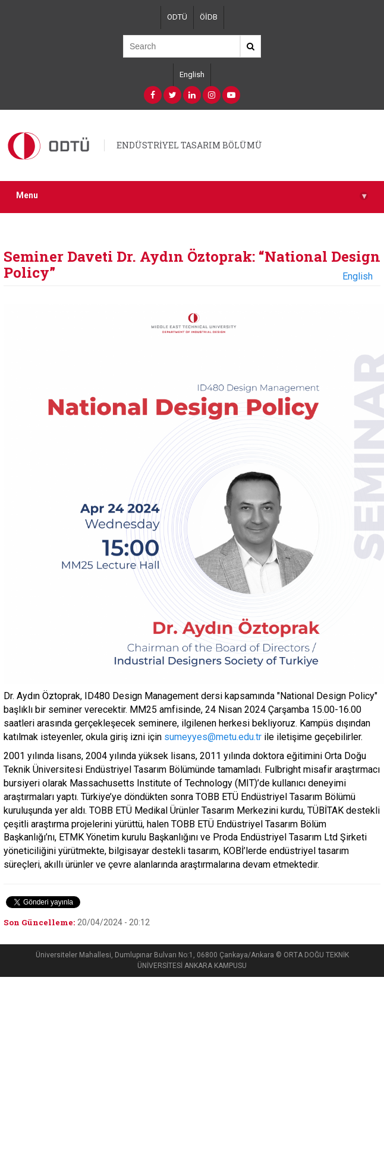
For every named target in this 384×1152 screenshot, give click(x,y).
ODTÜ (177, 16)
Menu (192, 196)
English (192, 74)
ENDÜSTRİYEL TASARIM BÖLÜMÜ (189, 145)
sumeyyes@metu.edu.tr (213, 736)
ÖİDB (209, 16)
